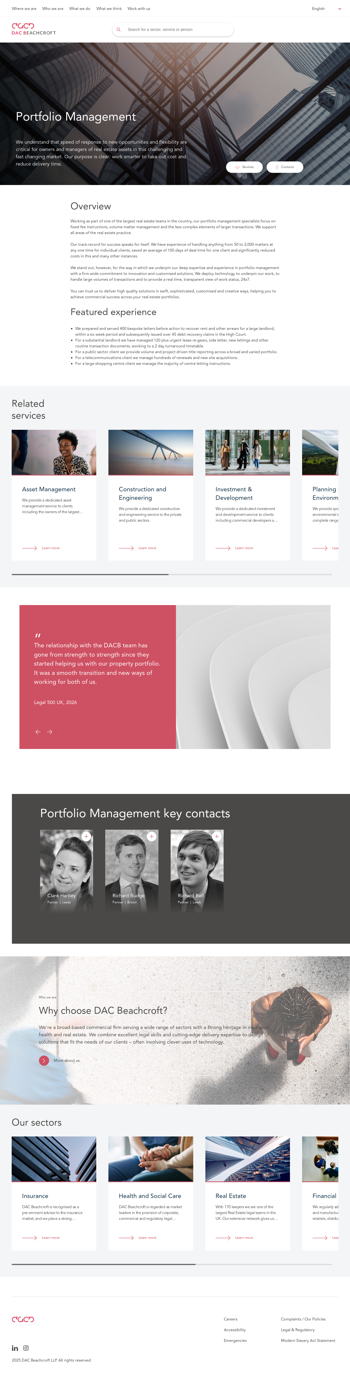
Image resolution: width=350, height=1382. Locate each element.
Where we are (24, 9)
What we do (80, 9)
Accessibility (235, 1330)
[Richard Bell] (217, 836)
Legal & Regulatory (298, 1330)
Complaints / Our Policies (303, 1319)
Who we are (52, 9)
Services (244, 167)
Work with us (139, 9)
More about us (67, 1061)
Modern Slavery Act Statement (308, 1341)
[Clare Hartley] (86, 836)
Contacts (285, 167)
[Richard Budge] (152, 836)
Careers (230, 1319)
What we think (109, 9)
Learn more (51, 548)
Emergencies (235, 1341)
